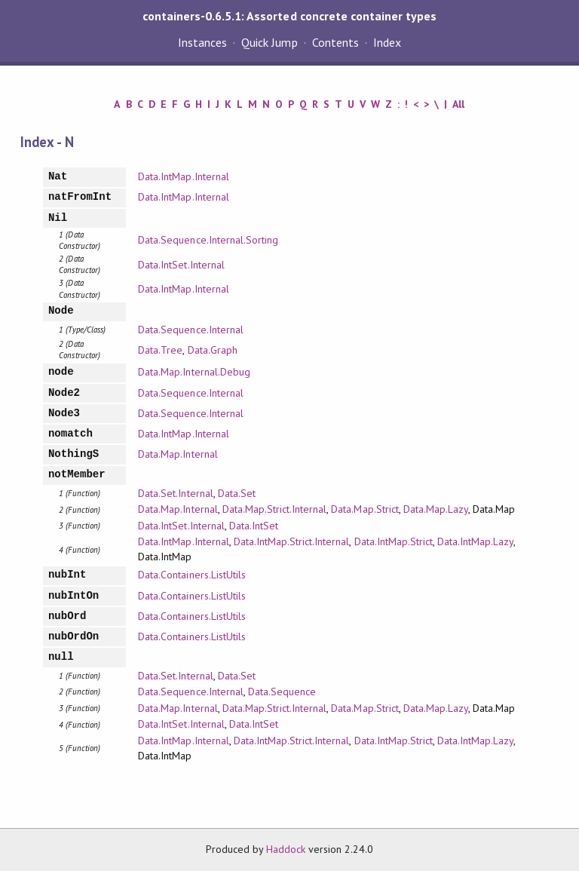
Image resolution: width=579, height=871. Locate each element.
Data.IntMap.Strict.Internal (292, 541)
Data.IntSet (253, 525)
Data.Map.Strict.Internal (274, 509)
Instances (202, 42)
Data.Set (237, 493)
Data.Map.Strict (364, 509)
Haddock (285, 849)
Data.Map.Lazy (435, 509)
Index (387, 42)
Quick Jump (269, 42)
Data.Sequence (282, 691)
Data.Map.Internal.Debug (194, 372)
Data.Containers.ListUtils (192, 574)
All (458, 104)
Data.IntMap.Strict (393, 541)
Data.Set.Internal (175, 493)
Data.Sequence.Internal (191, 329)
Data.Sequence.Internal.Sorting (208, 240)
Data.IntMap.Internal (183, 176)
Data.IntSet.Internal (181, 264)
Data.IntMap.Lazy (475, 541)
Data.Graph (212, 350)
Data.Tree (160, 350)
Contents (335, 42)
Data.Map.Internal (177, 454)
